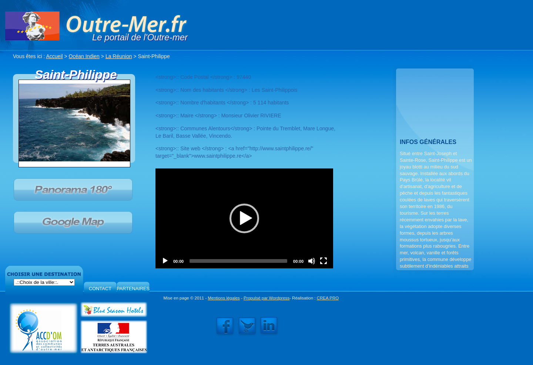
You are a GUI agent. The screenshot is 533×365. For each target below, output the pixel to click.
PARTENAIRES (133, 288)
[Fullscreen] (323, 261)
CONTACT (100, 288)
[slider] (238, 261)
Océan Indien (84, 56)
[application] (244, 218)
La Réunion (118, 56)
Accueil (54, 56)
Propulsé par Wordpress (266, 298)
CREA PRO (328, 298)
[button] (244, 218)
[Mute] (311, 261)
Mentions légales (223, 298)
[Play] (165, 261)
